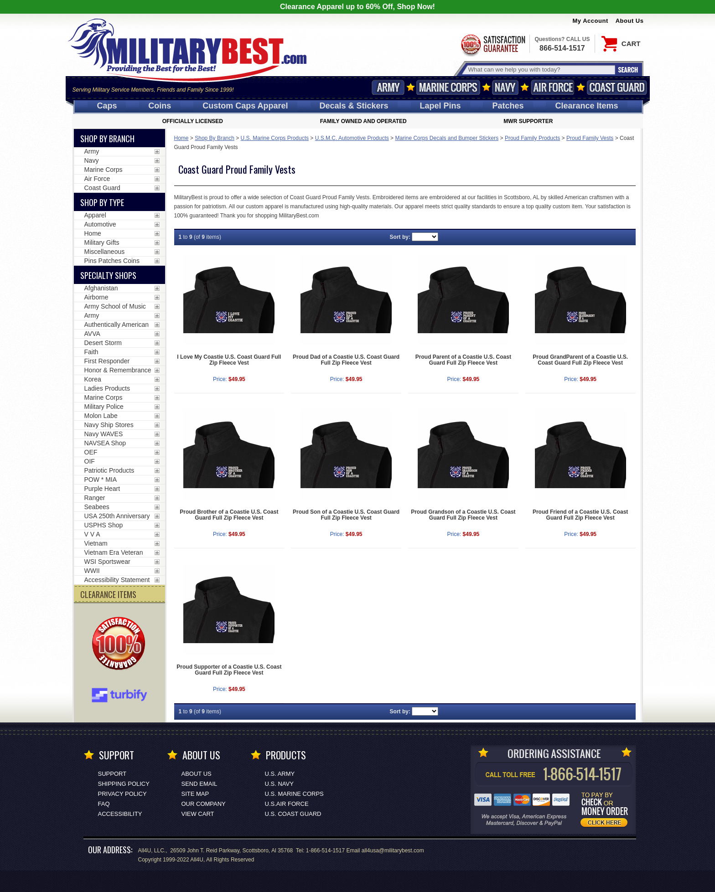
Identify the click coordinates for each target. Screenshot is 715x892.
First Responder (107, 361)
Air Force (553, 87)
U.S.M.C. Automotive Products (352, 138)
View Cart (197, 813)
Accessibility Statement (117, 579)
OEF (91, 452)
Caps (107, 105)
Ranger (94, 497)
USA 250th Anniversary (117, 516)
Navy (505, 87)
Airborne (96, 297)
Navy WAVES (103, 434)
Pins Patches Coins (112, 260)
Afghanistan (101, 288)
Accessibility (120, 813)
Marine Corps (448, 87)
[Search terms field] (540, 69)
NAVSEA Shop (105, 443)
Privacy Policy (122, 793)
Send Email (199, 783)
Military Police (104, 406)
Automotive (100, 224)
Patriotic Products (109, 470)
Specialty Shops (108, 275)
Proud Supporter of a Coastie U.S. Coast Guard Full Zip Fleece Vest (228, 670)
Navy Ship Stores (109, 424)
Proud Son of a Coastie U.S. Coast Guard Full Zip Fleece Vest (346, 515)
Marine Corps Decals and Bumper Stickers (446, 138)
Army (388, 87)
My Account (590, 20)
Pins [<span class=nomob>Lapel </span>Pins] (440, 105)
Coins (159, 105)
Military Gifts (101, 242)
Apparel (95, 215)
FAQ (104, 803)
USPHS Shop (103, 525)
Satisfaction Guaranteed (492, 44)
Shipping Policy (124, 783)
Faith (91, 352)
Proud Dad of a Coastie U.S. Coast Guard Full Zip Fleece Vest (346, 360)
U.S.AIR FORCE (287, 803)
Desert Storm (103, 342)
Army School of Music (115, 306)
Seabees (96, 506)
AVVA (92, 333)
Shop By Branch (214, 138)
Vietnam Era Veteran (113, 552)
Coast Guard (617, 87)
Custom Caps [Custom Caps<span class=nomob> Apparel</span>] (245, 105)
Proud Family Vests (589, 138)
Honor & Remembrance (117, 370)
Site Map (195, 793)
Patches (507, 105)
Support (112, 773)
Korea (92, 379)
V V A (92, 534)
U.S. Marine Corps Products (275, 138)
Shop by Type (102, 202)
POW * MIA (100, 479)
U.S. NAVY (279, 783)
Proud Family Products (532, 138)
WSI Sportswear (107, 561)
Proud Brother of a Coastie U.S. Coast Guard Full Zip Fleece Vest (229, 515)
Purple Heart (102, 488)
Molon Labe (101, 415)
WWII (92, 570)
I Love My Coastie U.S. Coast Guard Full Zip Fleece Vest (229, 360)
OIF (89, 461)
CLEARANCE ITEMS (108, 594)
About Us (630, 20)
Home (181, 138)
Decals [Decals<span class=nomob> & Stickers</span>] (354, 105)
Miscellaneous (104, 251)
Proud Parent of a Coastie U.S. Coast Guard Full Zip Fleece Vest (463, 360)
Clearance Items (586, 105)
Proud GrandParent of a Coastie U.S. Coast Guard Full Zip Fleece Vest (580, 360)
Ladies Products (107, 388)
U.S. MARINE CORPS (294, 793)
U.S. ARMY (280, 773)
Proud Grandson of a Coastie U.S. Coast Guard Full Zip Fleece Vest (463, 515)
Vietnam (96, 543)
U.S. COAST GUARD (293, 813)
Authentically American (116, 324)
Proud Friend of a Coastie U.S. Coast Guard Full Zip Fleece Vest (580, 515)
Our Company (203, 803)
